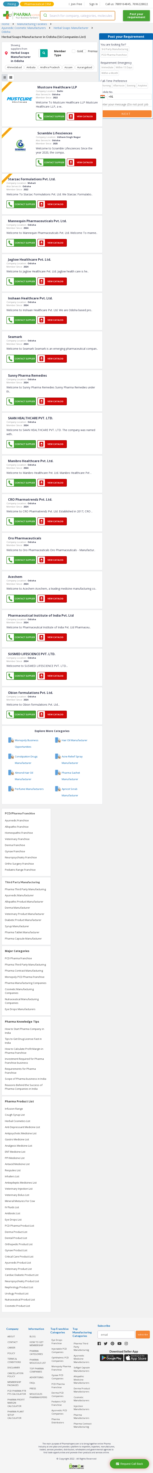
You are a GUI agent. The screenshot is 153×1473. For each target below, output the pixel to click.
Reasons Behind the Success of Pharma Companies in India (24, 1087)
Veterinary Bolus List (17, 1195)
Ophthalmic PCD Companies (60, 1359)
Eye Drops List (13, 1219)
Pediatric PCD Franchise (59, 1403)
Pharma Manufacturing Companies (25, 983)
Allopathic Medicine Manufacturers (81, 1379)
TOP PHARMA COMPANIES (37, 1370)
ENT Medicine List (15, 1151)
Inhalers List (12, 1176)
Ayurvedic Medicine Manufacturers (81, 1358)
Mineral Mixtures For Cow (20, 1201)
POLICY (11, 1353)
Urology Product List (16, 1293)
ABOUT (11, 1336)
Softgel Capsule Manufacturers (82, 1369)
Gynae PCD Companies (57, 1377)
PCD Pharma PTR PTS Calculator (16, 1392)
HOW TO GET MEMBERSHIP (36, 1344)
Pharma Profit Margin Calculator (16, 1402)
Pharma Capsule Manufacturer (23, 938)
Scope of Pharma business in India (25, 1078)
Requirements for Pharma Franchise (20, 1070)
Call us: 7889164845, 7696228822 (126, 4)
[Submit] (45, 15)
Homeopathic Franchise (19, 832)
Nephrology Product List (19, 1287)
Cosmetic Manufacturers (81, 1399)
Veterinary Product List (18, 1269)
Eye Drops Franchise (57, 1341)
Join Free (75, 4)
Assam (68, 67)
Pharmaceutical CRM (37, 4)
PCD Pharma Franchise (18, 958)
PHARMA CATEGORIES (36, 1352)
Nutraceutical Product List (20, 1299)
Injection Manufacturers (81, 1408)
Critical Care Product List (19, 1256)
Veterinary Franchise (17, 839)
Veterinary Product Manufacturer (24, 914)
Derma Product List (16, 1232)
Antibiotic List (12, 1213)
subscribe (143, 1334)
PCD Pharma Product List (19, 1225)
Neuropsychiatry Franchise (21, 857)
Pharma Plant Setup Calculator (15, 1414)
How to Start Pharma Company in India (24, 1031)
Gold (79, 51)
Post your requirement (136, 15)
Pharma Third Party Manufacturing (25, 889)
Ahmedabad (14, 67)
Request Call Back (129, 1463)
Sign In (93, 4)
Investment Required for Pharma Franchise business (24, 1060)
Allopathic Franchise (17, 826)
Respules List (13, 1170)
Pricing (11, 4)
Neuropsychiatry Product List (22, 1281)
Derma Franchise (15, 845)
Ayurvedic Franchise (17, 820)
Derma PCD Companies (58, 1394)
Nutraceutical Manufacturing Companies (22, 1001)
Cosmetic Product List (17, 1306)
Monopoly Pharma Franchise (61, 1368)
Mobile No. (106, 92)
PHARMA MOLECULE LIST (38, 1361)
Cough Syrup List (15, 1114)
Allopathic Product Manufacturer (24, 901)
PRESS (33, 1388)
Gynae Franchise (15, 851)
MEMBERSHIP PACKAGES (14, 1383)
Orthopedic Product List (19, 1244)
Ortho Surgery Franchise (19, 863)
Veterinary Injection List (19, 1188)
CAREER (11, 1347)
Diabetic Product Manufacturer (23, 920)
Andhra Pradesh (50, 67)
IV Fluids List (12, 1207)
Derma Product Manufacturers (82, 1390)
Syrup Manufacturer (17, 926)
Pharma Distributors (58, 1421)
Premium (92, 51)
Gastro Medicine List (17, 1139)
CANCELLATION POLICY (15, 1375)
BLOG (33, 1336)
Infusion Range (14, 1108)
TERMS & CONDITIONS (14, 1360)
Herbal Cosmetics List (17, 1121)
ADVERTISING (36, 1377)
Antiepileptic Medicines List (21, 1182)
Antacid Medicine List (17, 1164)
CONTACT (12, 1342)
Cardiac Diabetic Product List (21, 1275)
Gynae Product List (16, 1250)
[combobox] (77, 15)
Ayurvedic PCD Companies (59, 1412)
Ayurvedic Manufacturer (19, 895)
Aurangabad (84, 67)
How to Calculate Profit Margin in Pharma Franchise (24, 1050)
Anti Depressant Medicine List (22, 1127)
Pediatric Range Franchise (20, 869)
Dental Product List (16, 1238)
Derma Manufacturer (17, 907)
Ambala (30, 67)
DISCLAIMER (13, 1367)
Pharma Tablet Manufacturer (22, 932)
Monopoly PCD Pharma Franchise (24, 977)
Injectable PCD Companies (59, 1350)
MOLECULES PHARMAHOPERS (38, 1395)
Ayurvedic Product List (18, 1262)
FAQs (32, 1382)
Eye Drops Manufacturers (20, 1009)
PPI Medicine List (14, 1158)
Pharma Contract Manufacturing (24, 970)
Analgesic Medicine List (18, 1145)
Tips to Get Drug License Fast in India (23, 1041)
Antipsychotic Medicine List (20, 1133)
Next (126, 114)
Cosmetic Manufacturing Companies (19, 991)
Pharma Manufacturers (81, 1416)
